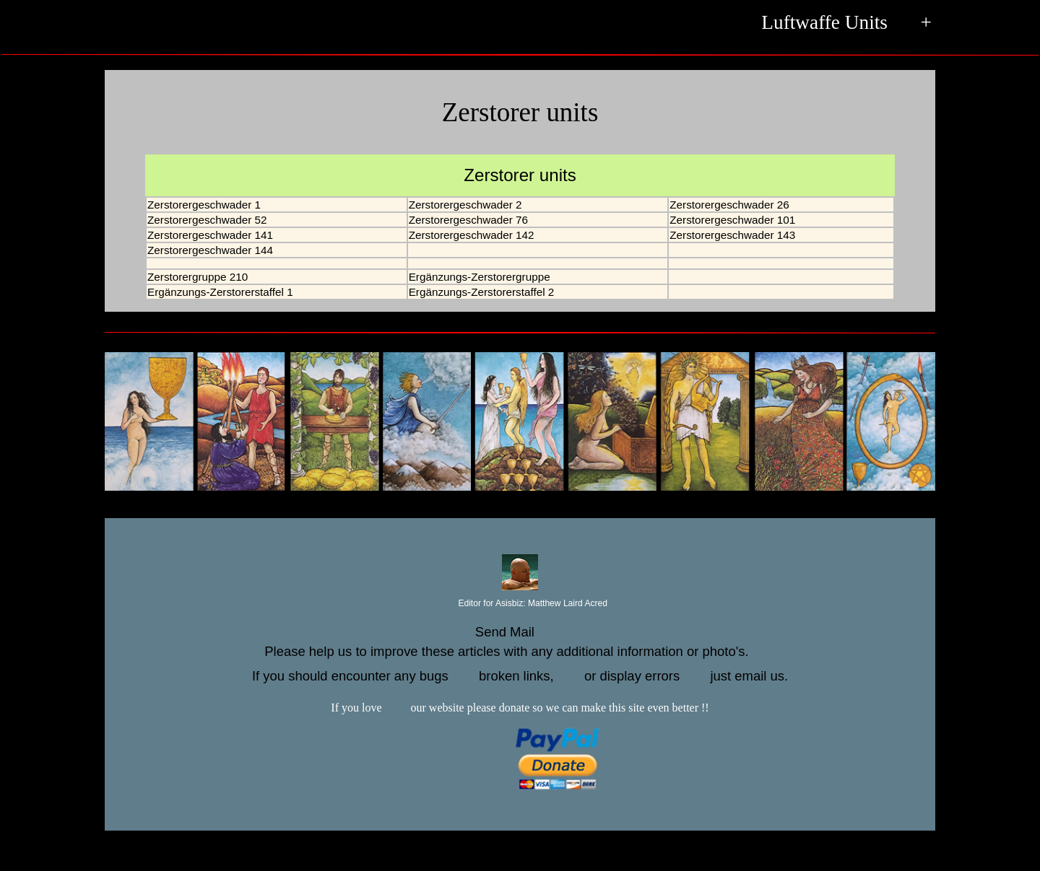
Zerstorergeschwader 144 (210, 250)
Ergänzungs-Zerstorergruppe (479, 277)
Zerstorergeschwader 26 (729, 204)
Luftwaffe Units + (846, 24)
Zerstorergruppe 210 (197, 277)
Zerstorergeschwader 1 (204, 204)
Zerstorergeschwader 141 (210, 235)
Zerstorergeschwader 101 (732, 220)
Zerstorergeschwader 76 (468, 220)
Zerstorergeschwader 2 (465, 204)
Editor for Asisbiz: (520, 604)
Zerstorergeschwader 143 (732, 235)
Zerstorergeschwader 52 (206, 220)
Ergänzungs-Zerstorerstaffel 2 (482, 292)
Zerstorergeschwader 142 (471, 235)
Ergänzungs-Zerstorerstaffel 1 (220, 292)
